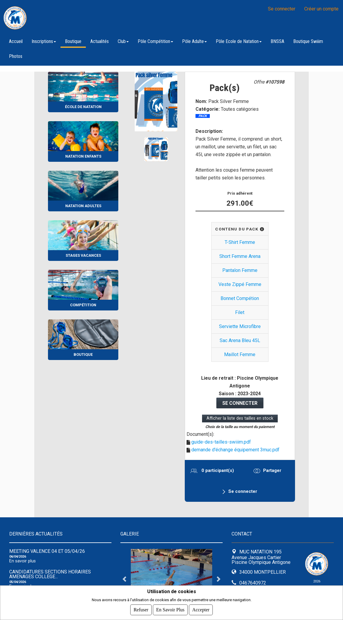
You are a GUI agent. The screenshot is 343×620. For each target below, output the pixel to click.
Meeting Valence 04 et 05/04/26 (47, 551)
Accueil (16, 41)
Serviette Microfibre (240, 326)
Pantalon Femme (239, 270)
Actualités (99, 41)
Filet (239, 312)
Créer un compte (321, 9)
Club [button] (123, 41)
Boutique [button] (73, 41)
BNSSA (277, 41)
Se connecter (281, 9)
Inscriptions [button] (44, 41)
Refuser (141, 609)
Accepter (200, 609)
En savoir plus (22, 561)
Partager (272, 470)
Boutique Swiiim (308, 41)
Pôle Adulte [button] (194, 41)
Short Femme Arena (239, 256)
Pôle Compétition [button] (155, 41)
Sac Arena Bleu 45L (240, 340)
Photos (15, 56)
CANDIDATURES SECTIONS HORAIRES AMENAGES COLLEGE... (50, 574)
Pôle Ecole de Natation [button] (239, 41)
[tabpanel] (171, 579)
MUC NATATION (77, 18)
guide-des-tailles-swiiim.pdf (221, 442)
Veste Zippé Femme (239, 284)
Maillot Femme (239, 354)
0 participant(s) (217, 470)
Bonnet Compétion (240, 298)
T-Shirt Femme (240, 242)
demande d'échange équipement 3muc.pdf (235, 450)
